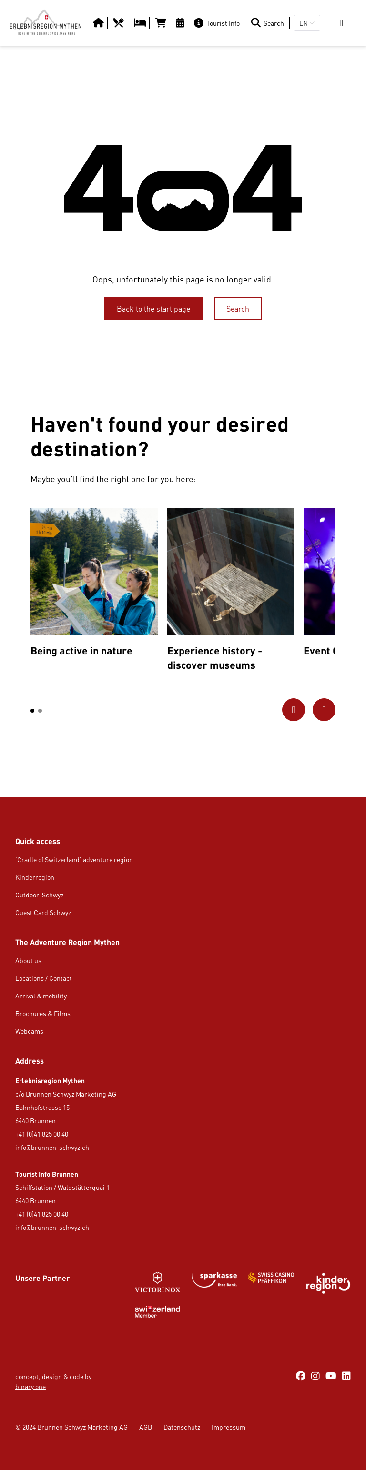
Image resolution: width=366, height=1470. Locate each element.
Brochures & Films (43, 1013)
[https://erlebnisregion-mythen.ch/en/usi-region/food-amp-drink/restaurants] (120, 23)
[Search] (269, 23)
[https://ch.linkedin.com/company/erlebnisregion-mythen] (346, 1376)
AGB (145, 1427)
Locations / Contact (43, 978)
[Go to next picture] (324, 709)
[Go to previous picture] (293, 709)
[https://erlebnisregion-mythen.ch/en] (45, 23)
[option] (94, 584)
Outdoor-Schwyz (39, 895)
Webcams (29, 1031)
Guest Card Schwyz (43, 912)
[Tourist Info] (218, 23)
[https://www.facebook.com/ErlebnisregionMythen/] (300, 1376)
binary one (30, 1386)
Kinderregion (34, 877)
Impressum (228, 1427)
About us (28, 961)
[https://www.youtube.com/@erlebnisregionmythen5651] (330, 1376)
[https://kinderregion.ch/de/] (328, 1283)
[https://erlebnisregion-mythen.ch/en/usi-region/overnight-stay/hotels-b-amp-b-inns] (141, 23)
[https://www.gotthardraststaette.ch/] (214, 1283)
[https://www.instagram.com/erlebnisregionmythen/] (315, 1376)
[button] (32, 711)
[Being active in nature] (94, 584)
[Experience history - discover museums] (231, 591)
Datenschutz (181, 1427)
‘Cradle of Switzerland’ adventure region (74, 860)
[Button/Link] (99, 23)
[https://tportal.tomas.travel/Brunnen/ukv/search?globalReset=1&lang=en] (161, 23)
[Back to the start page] (153, 308)
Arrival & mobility (41, 996)
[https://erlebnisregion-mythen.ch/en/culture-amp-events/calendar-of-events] (181, 23)
